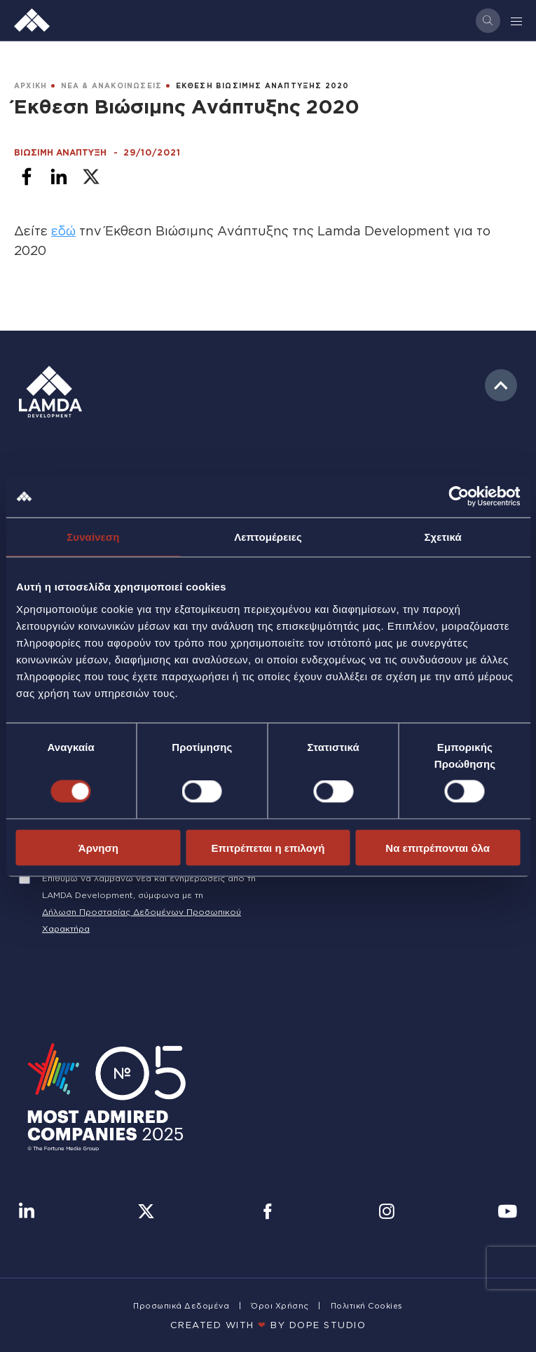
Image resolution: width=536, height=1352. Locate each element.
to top (501, 385)
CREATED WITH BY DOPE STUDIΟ (268, 1325)
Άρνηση (98, 847)
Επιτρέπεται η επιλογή (268, 847)
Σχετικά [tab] (442, 537)
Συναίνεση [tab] (93, 537)
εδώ (63, 230)
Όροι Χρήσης (280, 1306)
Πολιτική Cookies (367, 1306)
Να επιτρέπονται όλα (437, 847)
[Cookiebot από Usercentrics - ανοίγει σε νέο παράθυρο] (458, 496)
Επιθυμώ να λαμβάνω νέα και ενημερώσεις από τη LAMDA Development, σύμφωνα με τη (149, 886)
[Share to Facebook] (26, 176)
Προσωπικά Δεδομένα (181, 1306)
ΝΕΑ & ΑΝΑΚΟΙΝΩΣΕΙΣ (112, 86)
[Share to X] (91, 176)
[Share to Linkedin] (59, 177)
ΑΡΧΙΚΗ (30, 86)
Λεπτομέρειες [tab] (268, 537)
